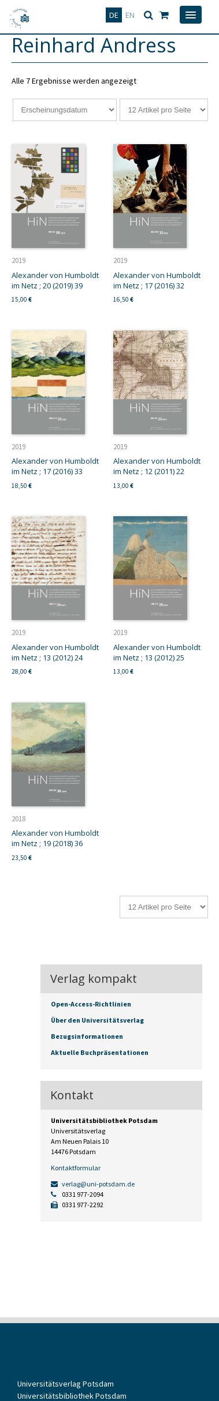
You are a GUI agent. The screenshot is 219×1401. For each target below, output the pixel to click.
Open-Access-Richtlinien (91, 1004)
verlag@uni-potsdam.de (93, 1184)
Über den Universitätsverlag (97, 1020)
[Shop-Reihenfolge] (65, 110)
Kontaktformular (76, 1167)
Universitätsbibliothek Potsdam (72, 1396)
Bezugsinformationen (87, 1036)
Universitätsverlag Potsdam (65, 1384)
